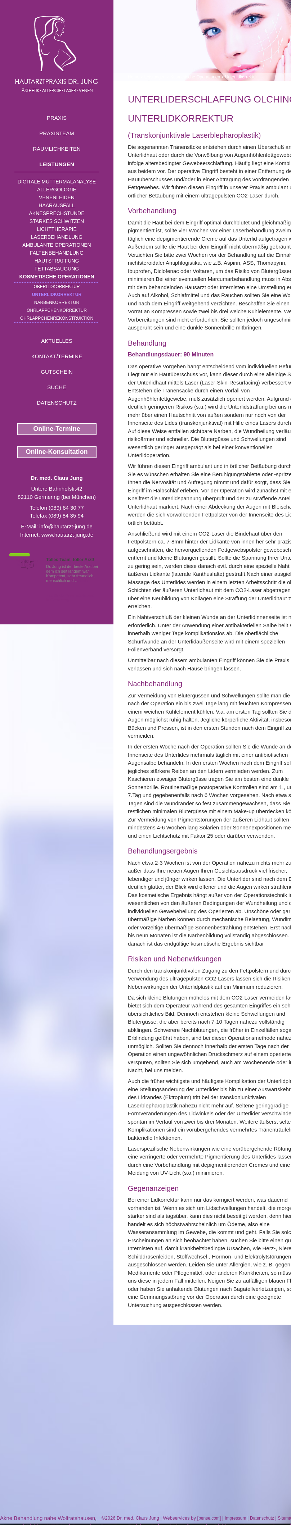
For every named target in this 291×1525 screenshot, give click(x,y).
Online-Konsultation (57, 451)
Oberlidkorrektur (56, 286)
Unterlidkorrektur (56, 294)
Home (133, 76)
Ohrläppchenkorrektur (57, 310)
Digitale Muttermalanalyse (57, 182)
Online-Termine (56, 428)
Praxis (57, 118)
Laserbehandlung (56, 237)
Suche (56, 387)
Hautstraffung (57, 261)
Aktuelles (56, 341)
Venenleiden (57, 197)
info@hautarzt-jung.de (66, 526)
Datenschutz (57, 403)
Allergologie (56, 189)
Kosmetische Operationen (56, 276)
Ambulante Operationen (56, 245)
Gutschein (56, 372)
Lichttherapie (56, 229)
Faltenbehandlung (57, 253)
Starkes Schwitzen (57, 221)
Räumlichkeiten (57, 149)
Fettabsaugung (57, 269)
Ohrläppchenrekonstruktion (56, 318)
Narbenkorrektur (56, 302)
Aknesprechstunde (56, 213)
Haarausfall (57, 205)
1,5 (27, 564)
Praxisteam (56, 133)
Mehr (84, 580)
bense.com (209, 1518)
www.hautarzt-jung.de (67, 535)
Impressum (235, 1518)
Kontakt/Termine (56, 356)
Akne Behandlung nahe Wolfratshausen (47, 1518)
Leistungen (56, 164)
